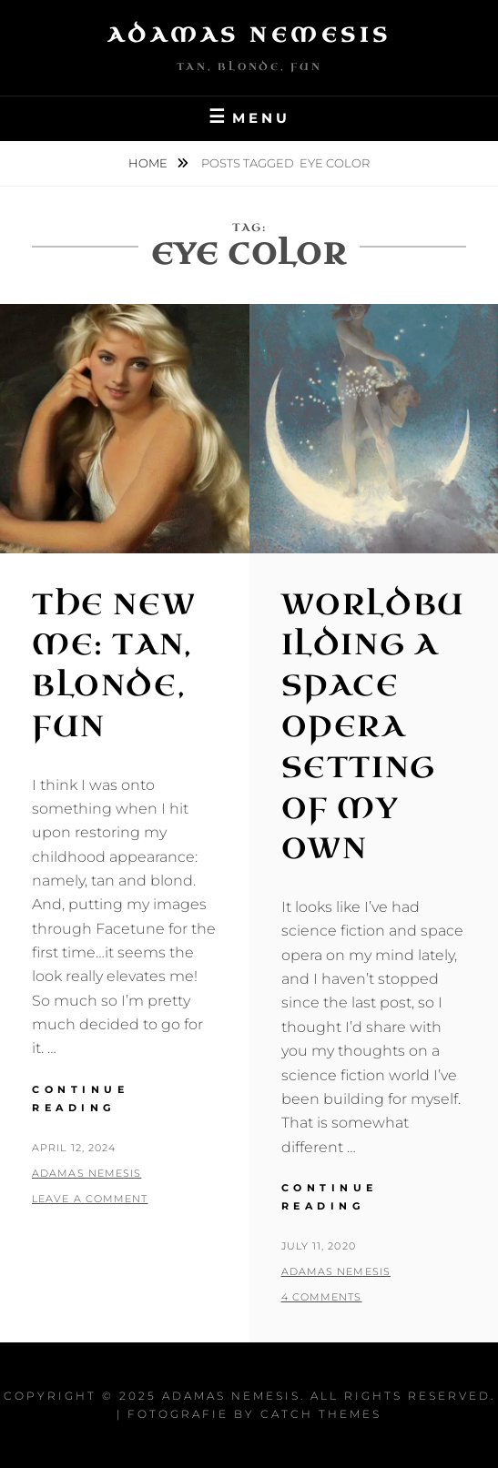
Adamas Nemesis (249, 35)
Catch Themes (320, 1414)
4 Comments (321, 1297)
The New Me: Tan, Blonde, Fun (114, 665)
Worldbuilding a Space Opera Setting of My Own (373, 727)
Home (149, 163)
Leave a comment (90, 1198)
